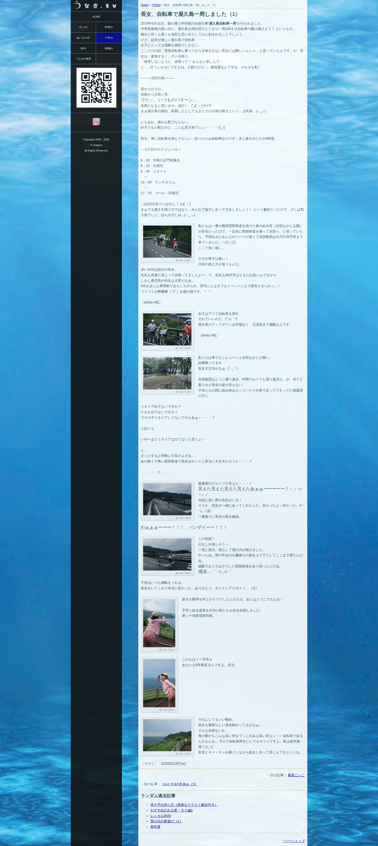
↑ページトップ (294, 841)
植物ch (109, 48)
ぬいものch (83, 37)
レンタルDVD (160, 816)
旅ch (83, 48)
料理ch (109, 27)
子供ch (156, 5)
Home (144, 5)
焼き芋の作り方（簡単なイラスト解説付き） (184, 805)
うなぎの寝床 (83, 58)
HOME (96, 16)
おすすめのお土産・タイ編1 (171, 810)
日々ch (83, 27)
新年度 (155, 827)
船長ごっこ (296, 775)
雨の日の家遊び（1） (166, 821)
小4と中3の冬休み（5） (180, 784)
